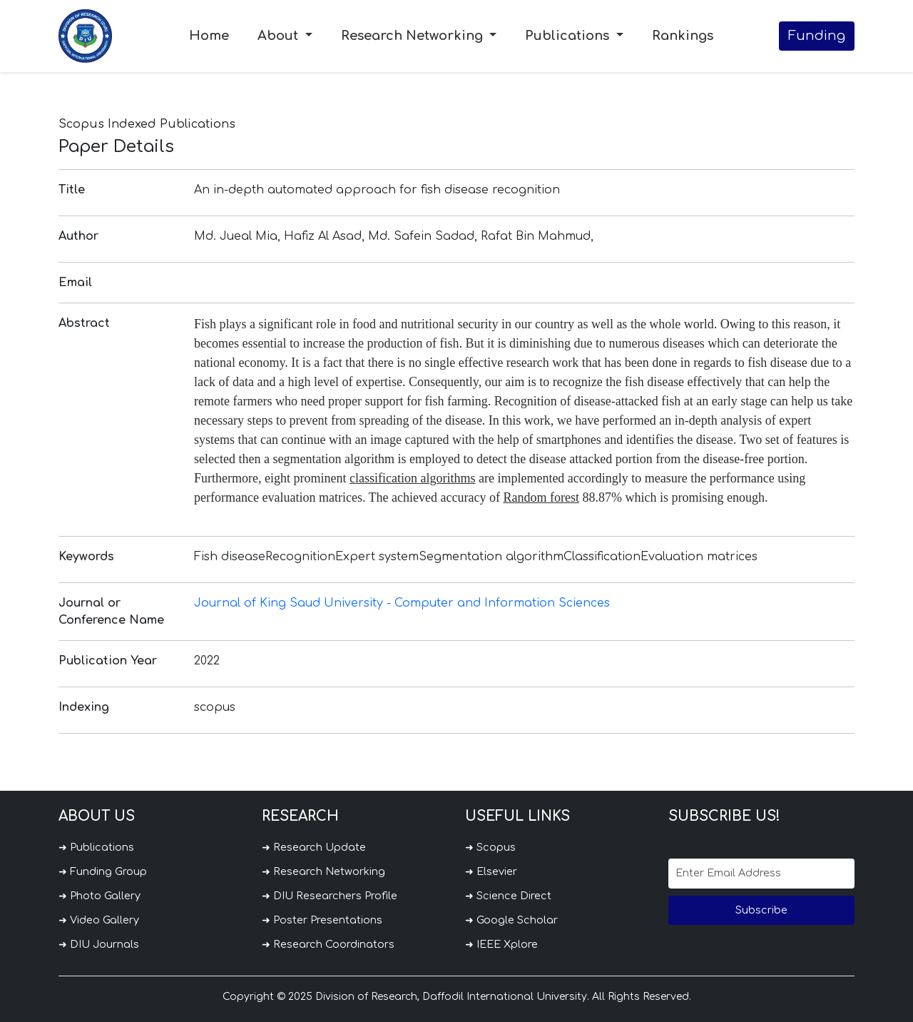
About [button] (279, 36)
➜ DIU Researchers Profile (329, 895)
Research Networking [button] (413, 36)
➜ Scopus (490, 847)
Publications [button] (569, 36)
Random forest (540, 497)
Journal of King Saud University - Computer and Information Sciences (402, 603)
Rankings (682, 36)
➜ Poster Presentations (322, 920)
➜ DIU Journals (98, 944)
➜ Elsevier (491, 871)
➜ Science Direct (508, 895)
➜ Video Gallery (98, 920)
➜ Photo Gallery (99, 895)
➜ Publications (96, 847)
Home (209, 36)
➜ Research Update (314, 847)
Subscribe (761, 910)
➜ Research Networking (323, 871)
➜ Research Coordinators (328, 944)
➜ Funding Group (102, 871)
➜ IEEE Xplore (501, 944)
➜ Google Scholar (511, 920)
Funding (816, 36)
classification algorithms (412, 478)
